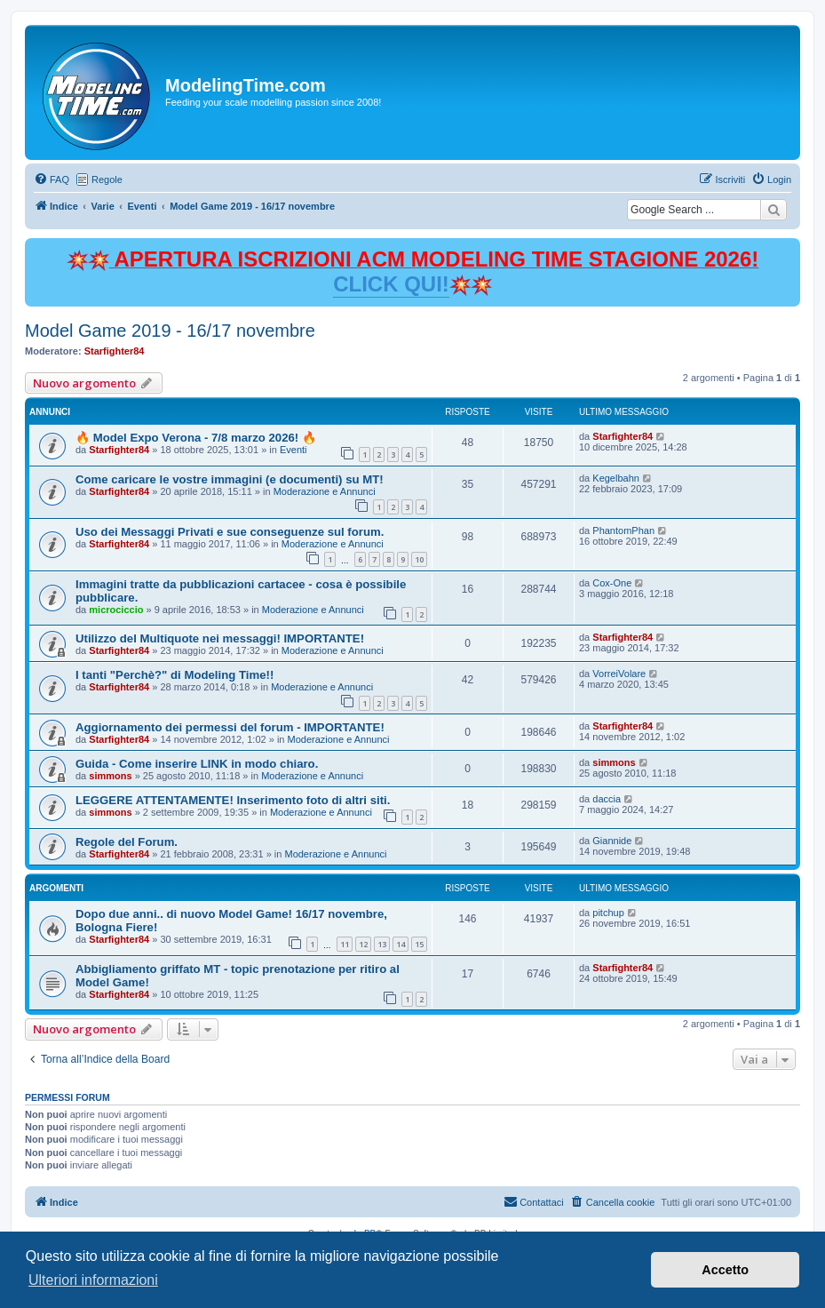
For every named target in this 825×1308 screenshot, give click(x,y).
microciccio (116, 609)
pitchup (607, 912)
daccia (606, 799)
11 (344, 944)
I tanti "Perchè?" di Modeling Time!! (174, 675)
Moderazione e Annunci (325, 491)
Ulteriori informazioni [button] (93, 1280)
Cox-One (611, 583)
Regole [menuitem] (107, 179)
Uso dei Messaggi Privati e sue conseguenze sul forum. (229, 531)
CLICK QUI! (391, 284)
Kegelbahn (615, 478)
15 (419, 944)
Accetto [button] (725, 1270)
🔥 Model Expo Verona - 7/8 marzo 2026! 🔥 (195, 437)
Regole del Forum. (126, 842)
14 (400, 944)
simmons (110, 775)
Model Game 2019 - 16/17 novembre (170, 330)
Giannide (611, 840)
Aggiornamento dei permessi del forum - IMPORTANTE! (230, 727)
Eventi (293, 449)
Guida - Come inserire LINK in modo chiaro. (196, 763)
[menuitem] (51, 179)
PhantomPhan (623, 530)
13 (381, 944)
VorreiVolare (619, 673)
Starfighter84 (114, 351)
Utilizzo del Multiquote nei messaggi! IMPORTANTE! (219, 638)
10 (419, 559)
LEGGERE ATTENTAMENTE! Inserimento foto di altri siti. (232, 800)
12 (363, 944)
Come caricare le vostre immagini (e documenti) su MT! (229, 479)
